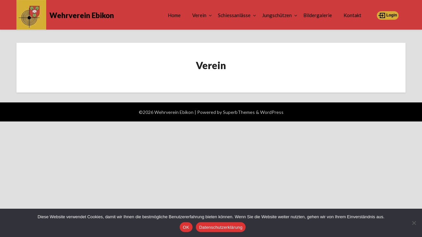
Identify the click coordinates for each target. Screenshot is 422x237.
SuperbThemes (239, 112)
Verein (199, 15)
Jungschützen (277, 15)
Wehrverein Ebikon (81, 15)
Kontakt (352, 15)
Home (174, 15)
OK (186, 227)
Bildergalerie (317, 15)
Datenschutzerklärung (220, 227)
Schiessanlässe (234, 15)
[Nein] (413, 223)
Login (387, 15)
